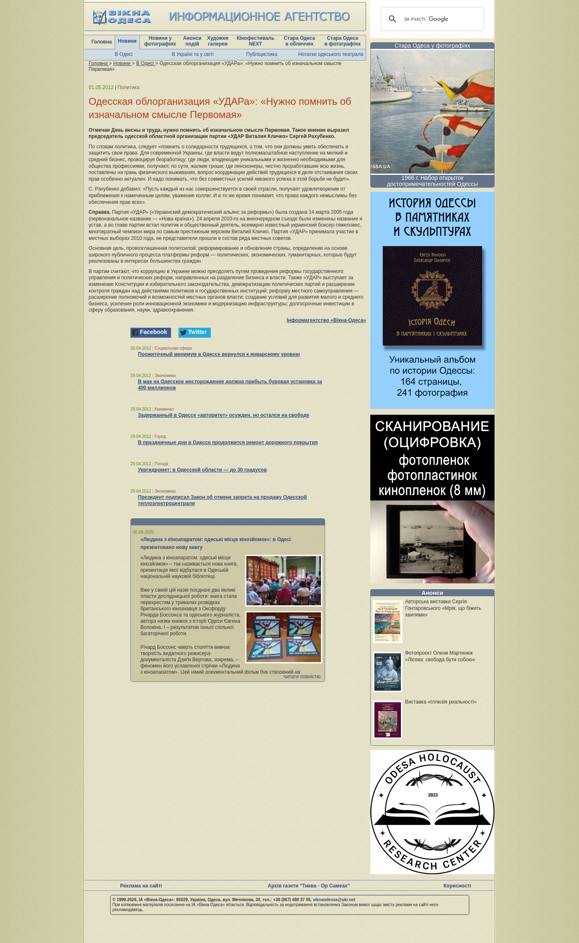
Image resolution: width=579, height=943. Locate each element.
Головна (102, 42)
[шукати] (431, 19)
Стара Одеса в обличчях (299, 41)
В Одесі (124, 54)
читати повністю (302, 676)
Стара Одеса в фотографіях (342, 41)
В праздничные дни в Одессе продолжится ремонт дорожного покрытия (228, 442)
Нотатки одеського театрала (330, 54)
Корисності (457, 886)
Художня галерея (218, 41)
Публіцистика (261, 54)
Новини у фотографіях (160, 41)
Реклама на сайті (141, 886)
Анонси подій (192, 41)
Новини (127, 41)
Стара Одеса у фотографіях (432, 45)
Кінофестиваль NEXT (255, 41)
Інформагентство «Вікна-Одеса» (326, 320)
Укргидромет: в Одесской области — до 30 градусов (202, 470)
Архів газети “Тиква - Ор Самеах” (309, 886)
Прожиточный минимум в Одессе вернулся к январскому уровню (219, 354)
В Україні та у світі (193, 54)
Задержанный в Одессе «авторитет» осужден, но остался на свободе (223, 415)
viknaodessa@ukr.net (334, 899)
